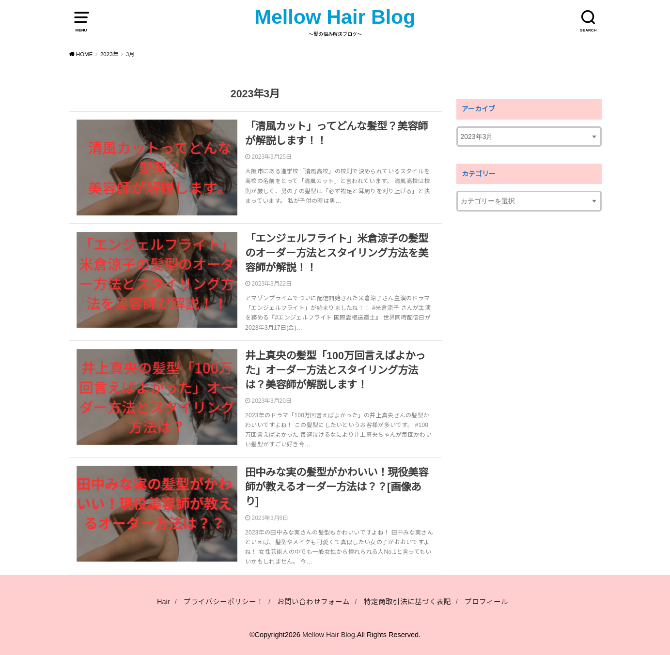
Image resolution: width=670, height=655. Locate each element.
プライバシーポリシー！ (224, 602)
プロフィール (486, 602)
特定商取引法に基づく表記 (407, 602)
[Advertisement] (529, 373)
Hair (163, 602)
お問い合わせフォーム (313, 602)
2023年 (109, 54)
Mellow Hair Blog (335, 17)
